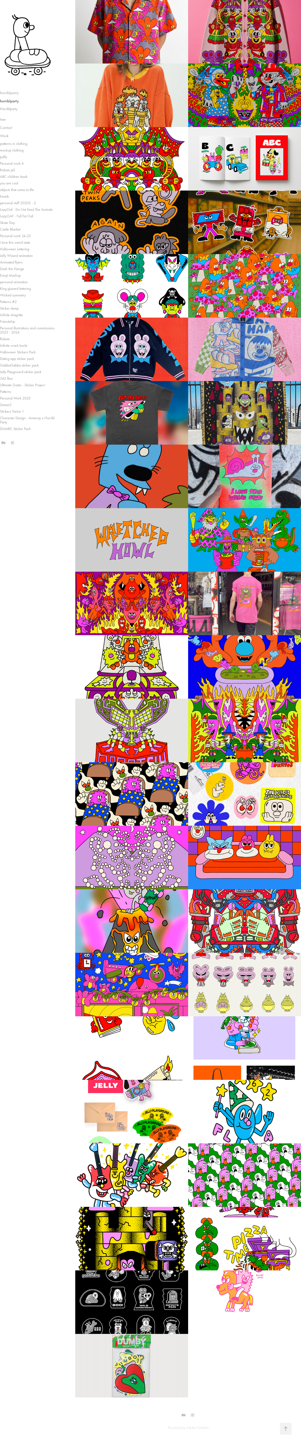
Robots (5, 339)
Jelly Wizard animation (16, 255)
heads (4, 196)
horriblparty (9, 92)
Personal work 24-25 (15, 236)
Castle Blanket (10, 229)
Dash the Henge (12, 269)
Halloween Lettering (14, 249)
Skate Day (7, 222)
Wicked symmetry (13, 295)
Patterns (5, 391)
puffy (3, 157)
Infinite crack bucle (13, 345)
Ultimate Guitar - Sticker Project (22, 385)
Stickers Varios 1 (12, 411)
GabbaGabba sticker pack (19, 365)
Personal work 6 (12, 163)
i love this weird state (15, 242)
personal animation (14, 282)
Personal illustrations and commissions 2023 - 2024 (27, 330)
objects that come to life (17, 189)
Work (4, 135)
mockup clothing (12, 150)
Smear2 (6, 405)
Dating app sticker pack (17, 358)
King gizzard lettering (15, 288)
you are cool (9, 183)
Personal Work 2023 (15, 398)
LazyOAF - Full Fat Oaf (16, 216)
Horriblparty (8, 109)
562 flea (6, 378)
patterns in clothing (13, 143)
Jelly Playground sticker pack (20, 372)
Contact (6, 127)
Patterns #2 (8, 301)
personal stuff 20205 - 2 (18, 203)
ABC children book (14, 176)
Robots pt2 (7, 170)
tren (3, 119)
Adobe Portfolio (197, 1427)
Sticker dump (9, 308)
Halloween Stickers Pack (18, 352)
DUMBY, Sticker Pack (15, 429)
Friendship (7, 321)
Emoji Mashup (10, 275)
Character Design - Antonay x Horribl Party (27, 420)
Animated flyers (11, 262)
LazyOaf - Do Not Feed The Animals (26, 209)
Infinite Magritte (11, 315)
